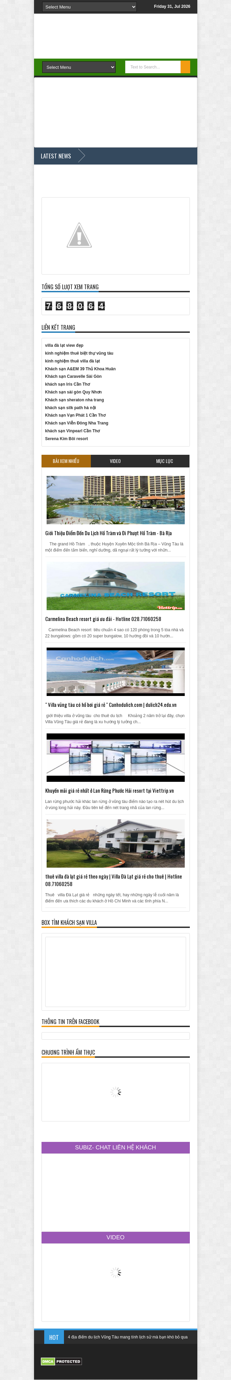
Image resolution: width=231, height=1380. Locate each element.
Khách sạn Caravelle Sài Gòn (73, 376)
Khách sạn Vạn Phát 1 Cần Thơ (75, 415)
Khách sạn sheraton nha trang (74, 400)
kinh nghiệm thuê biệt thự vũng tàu (79, 353)
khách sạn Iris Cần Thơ (67, 384)
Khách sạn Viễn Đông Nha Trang (77, 423)
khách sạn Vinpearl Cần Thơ (72, 431)
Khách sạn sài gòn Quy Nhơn (73, 392)
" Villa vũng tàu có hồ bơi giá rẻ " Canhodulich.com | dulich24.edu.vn (111, 704)
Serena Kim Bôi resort (66, 438)
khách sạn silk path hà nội (70, 407)
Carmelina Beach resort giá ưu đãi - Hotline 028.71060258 (103, 618)
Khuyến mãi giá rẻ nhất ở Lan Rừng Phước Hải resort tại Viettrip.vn (109, 790)
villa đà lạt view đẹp (64, 345)
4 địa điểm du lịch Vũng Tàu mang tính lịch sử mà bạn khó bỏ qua (128, 1340)
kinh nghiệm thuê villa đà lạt (72, 361)
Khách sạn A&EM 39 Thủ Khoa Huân (80, 369)
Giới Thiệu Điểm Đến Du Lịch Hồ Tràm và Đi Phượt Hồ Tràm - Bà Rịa (108, 533)
